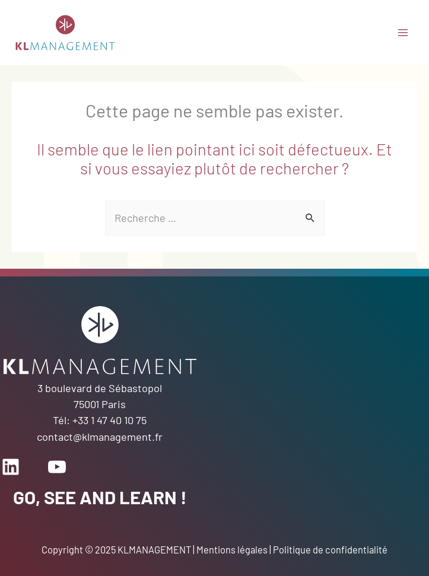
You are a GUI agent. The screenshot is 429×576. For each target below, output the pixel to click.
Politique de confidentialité (330, 549)
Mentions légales (232, 549)
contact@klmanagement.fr (100, 436)
